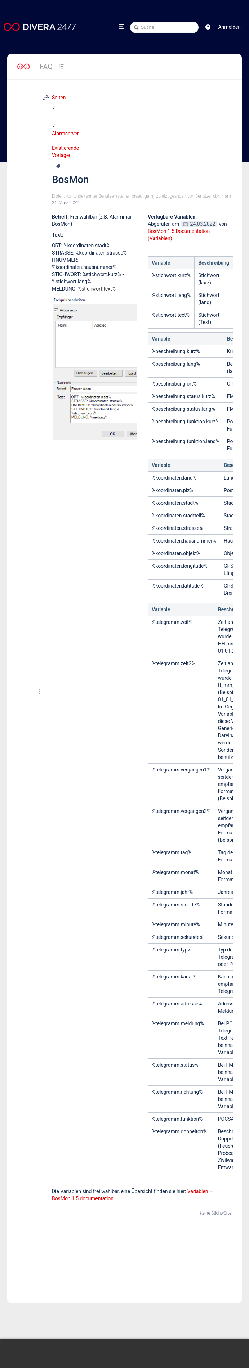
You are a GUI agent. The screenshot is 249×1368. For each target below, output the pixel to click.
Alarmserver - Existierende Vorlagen (120, 97)
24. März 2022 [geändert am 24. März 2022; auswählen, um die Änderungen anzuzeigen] (60, 134)
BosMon (65, 111)
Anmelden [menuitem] (229, 27)
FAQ (46, 66)
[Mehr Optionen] (196, 97)
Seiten (54, 97)
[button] (208, 27)
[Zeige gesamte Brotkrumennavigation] (70, 98)
